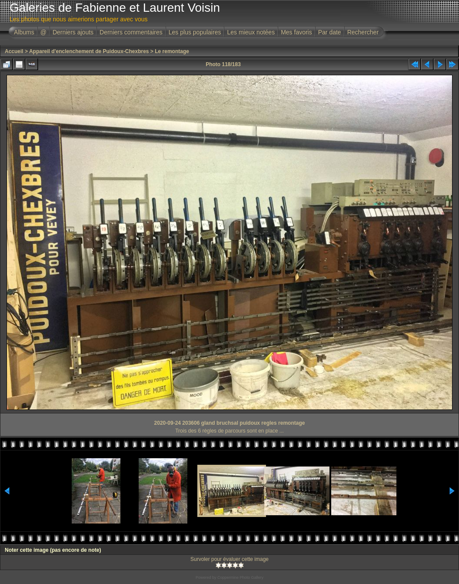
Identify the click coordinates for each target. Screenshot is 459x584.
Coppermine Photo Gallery (240, 577)
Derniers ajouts (73, 32)
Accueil (14, 51)
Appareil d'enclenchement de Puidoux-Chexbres (89, 51)
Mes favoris (296, 32)
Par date (329, 32)
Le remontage (172, 51)
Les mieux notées (251, 32)
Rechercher (363, 32)
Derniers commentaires (131, 32)
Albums (24, 32)
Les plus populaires (195, 32)
